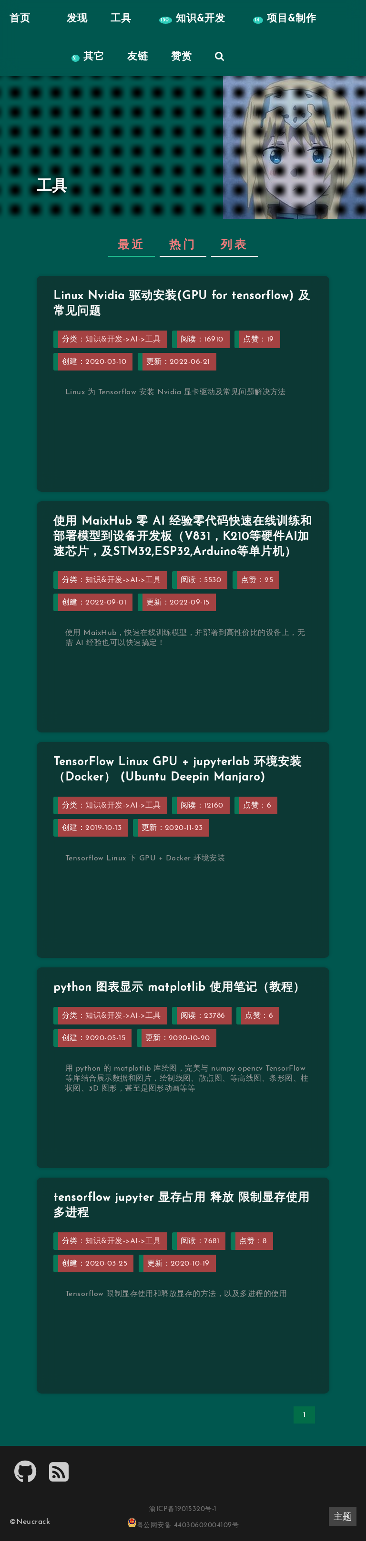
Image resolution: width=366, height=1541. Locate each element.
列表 (234, 245)
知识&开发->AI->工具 (123, 339)
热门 (183, 245)
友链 (137, 57)
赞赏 (181, 57)
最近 (131, 245)
